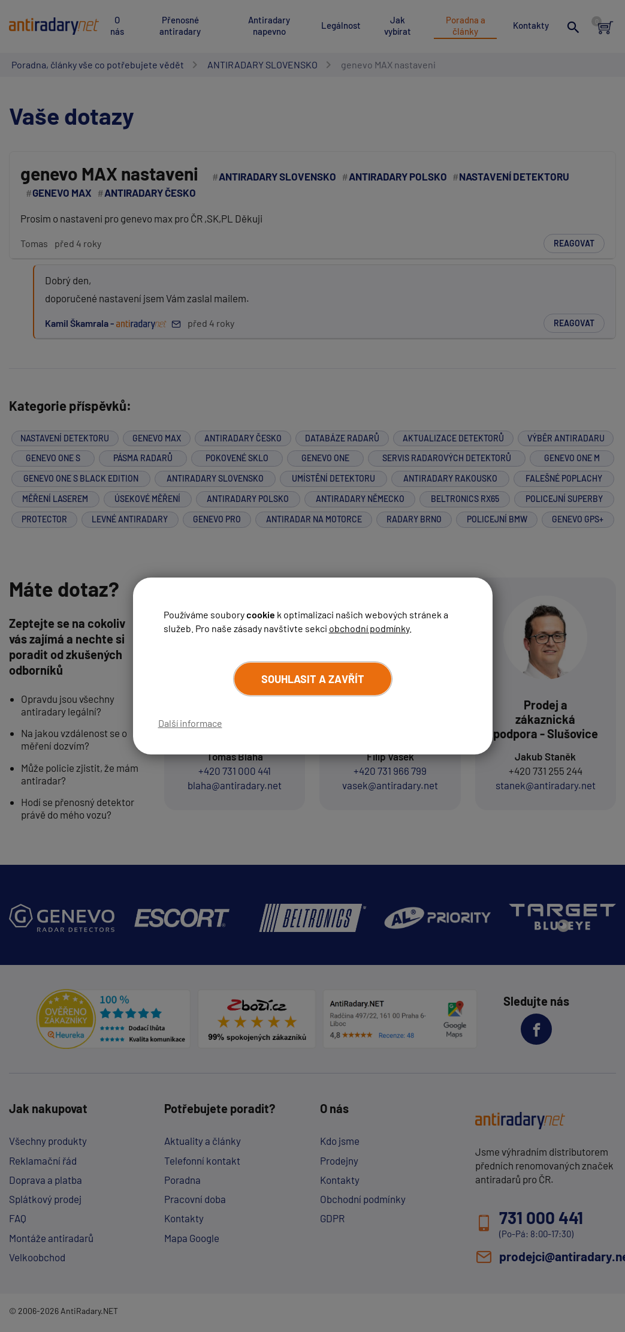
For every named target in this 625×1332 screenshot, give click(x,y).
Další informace (190, 723)
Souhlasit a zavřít (312, 678)
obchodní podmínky (369, 627)
